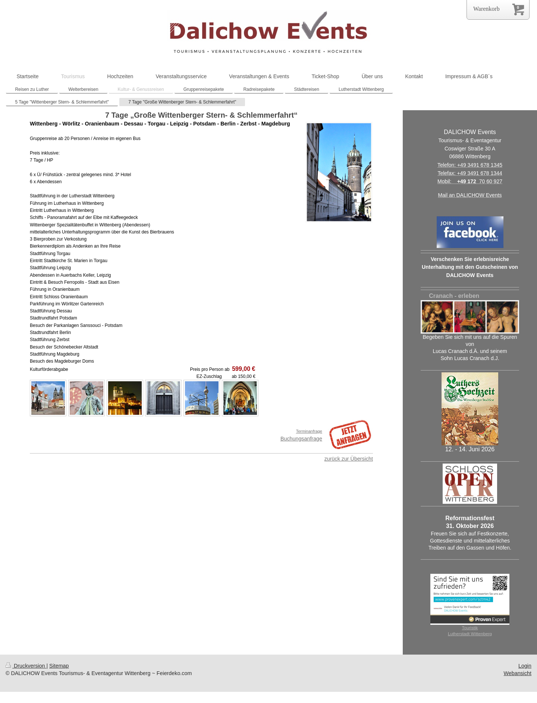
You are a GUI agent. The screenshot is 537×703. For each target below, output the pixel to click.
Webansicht (517, 673)
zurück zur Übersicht (348, 459)
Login (524, 666)
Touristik (470, 627)
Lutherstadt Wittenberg (470, 633)
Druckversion (26, 666)
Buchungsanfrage (301, 439)
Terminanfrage (309, 431)
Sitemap (59, 666)
